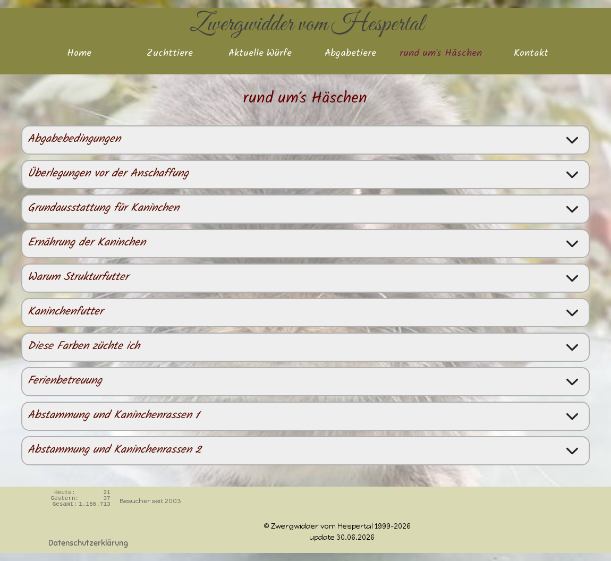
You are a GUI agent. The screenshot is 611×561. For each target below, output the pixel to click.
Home (79, 54)
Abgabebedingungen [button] (74, 140)
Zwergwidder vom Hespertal (307, 24)
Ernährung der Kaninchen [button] (87, 243)
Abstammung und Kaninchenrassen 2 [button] (114, 451)
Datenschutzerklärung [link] (88, 543)
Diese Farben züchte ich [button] (84, 347)
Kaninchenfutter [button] (65, 312)
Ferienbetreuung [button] (65, 381)
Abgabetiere (350, 54)
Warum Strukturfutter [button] (78, 278)
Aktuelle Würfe (260, 54)
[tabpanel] (294, 526)
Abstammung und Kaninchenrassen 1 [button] (114, 416)
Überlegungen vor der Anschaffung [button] (108, 174)
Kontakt (531, 54)
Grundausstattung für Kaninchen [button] (103, 209)
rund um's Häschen (441, 54)
